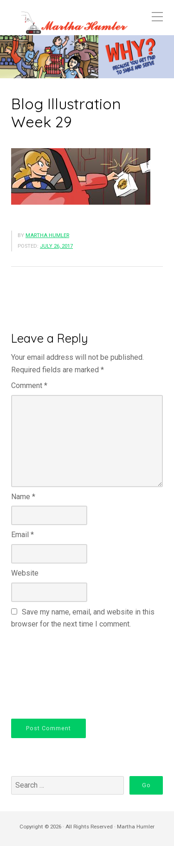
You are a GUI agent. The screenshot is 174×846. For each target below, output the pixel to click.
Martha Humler (47, 235)
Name (23, 496)
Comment (29, 385)
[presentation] (49, 672)
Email (22, 534)
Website (25, 573)
